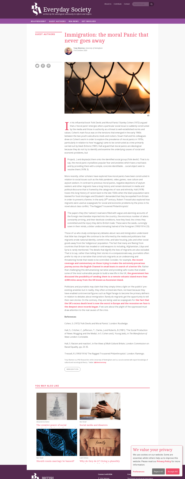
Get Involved (89, 21)
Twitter (101, 445)
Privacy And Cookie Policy (105, 473)
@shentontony (100, 362)
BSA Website (103, 442)
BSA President (38, 21)
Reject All (158, 471)
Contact (127, 4)
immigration (72, 369)
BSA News (74, 21)
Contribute (118, 4)
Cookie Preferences (86, 473)
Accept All (173, 471)
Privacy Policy (164, 461)
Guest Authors (57, 21)
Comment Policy (123, 473)
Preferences (138, 471)
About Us (107, 4)
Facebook (103, 448)
